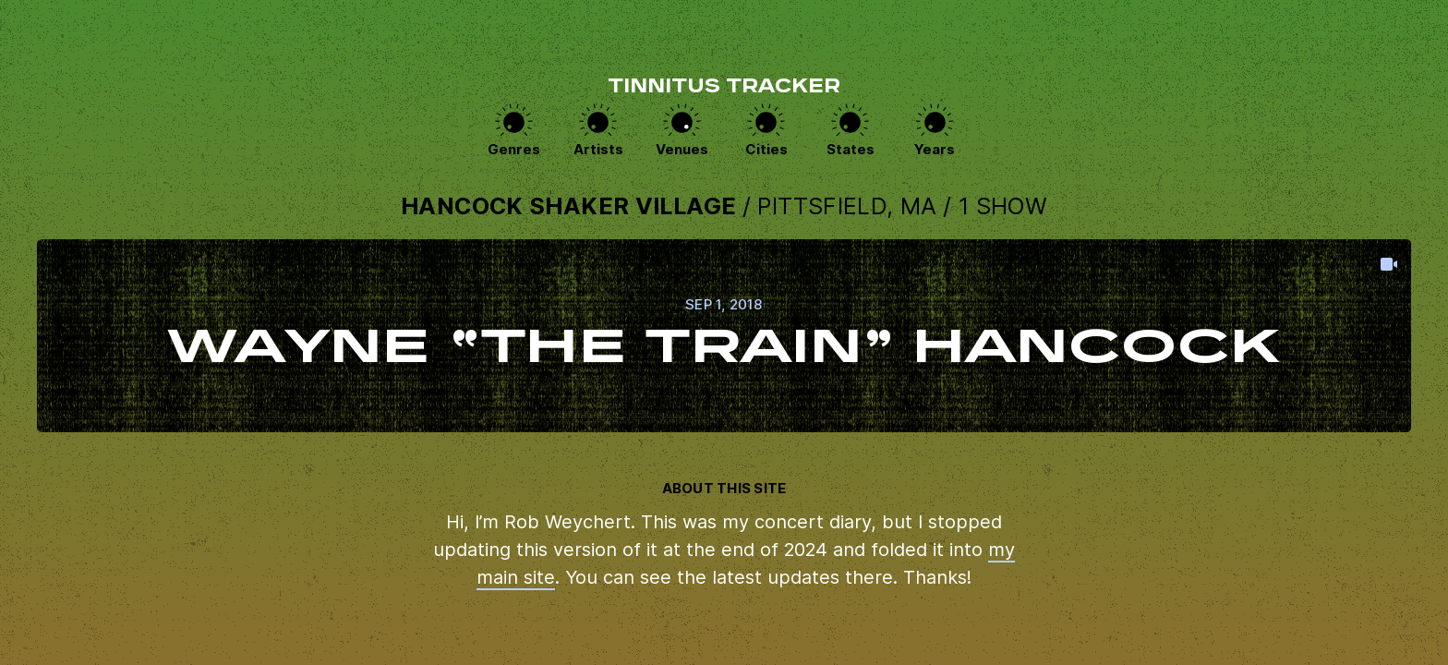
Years (934, 149)
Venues (682, 149)
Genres (514, 149)
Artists (598, 149)
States (851, 149)
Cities (766, 149)
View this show (724, 335)
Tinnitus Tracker (724, 88)
